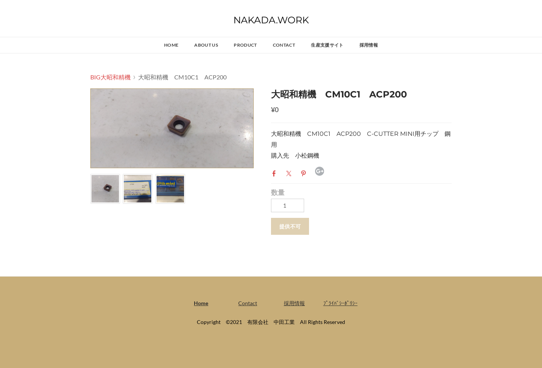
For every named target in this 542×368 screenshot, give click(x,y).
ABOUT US (206, 45)
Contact (284, 45)
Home (171, 45)
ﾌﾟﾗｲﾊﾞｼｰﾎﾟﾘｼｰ (340, 303)
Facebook (275, 172)
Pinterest (304, 172)
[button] (290, 226)
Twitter (290, 172)
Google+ (319, 171)
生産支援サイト (327, 45)
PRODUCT (245, 45)
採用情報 (368, 45)
